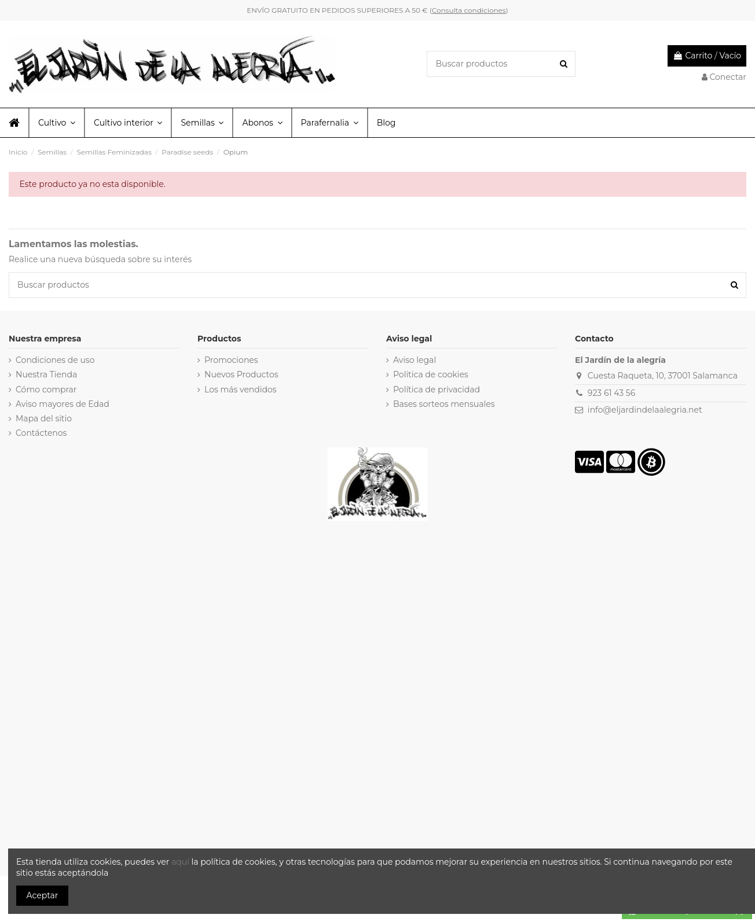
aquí (181, 862)
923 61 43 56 (611, 393)
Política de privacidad (436, 389)
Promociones (231, 360)
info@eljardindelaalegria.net (645, 410)
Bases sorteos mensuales (444, 404)
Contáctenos (41, 433)
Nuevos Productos (241, 374)
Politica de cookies (430, 374)
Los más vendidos (240, 389)
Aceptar (42, 895)
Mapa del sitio (44, 418)
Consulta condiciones (469, 10)
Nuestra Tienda (46, 374)
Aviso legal (414, 360)
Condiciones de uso (55, 360)
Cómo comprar (46, 389)
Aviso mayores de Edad (62, 404)
